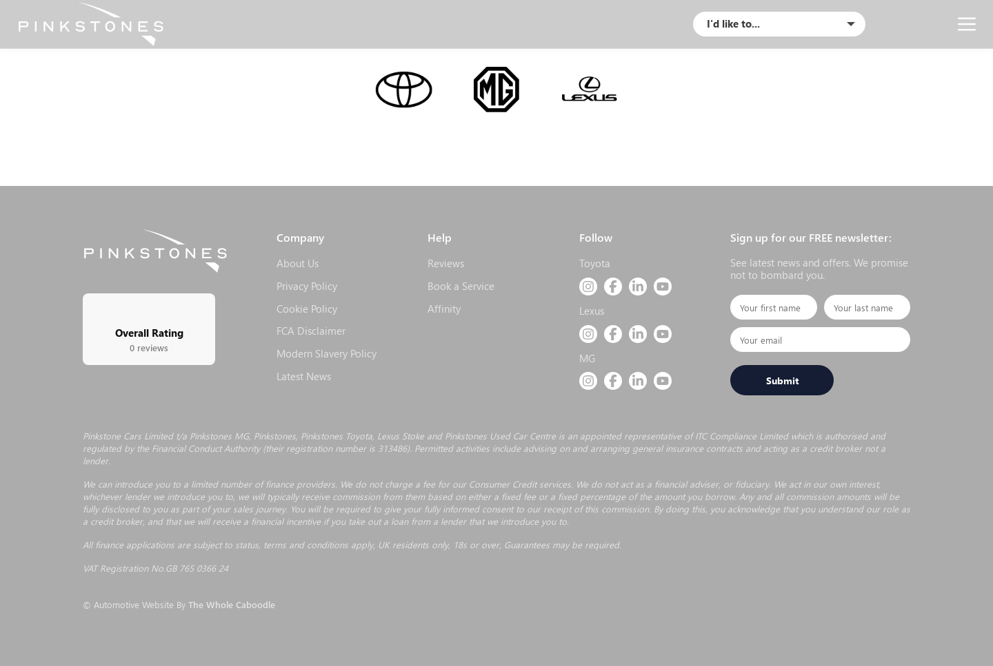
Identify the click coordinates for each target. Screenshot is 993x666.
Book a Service (461, 286)
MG (587, 358)
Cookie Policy (307, 308)
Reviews (446, 263)
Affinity (444, 308)
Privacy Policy (307, 286)
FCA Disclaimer (311, 330)
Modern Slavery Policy (327, 353)
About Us (298, 263)
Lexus (591, 311)
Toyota (594, 263)
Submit (782, 380)
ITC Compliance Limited (741, 435)
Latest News (304, 376)
